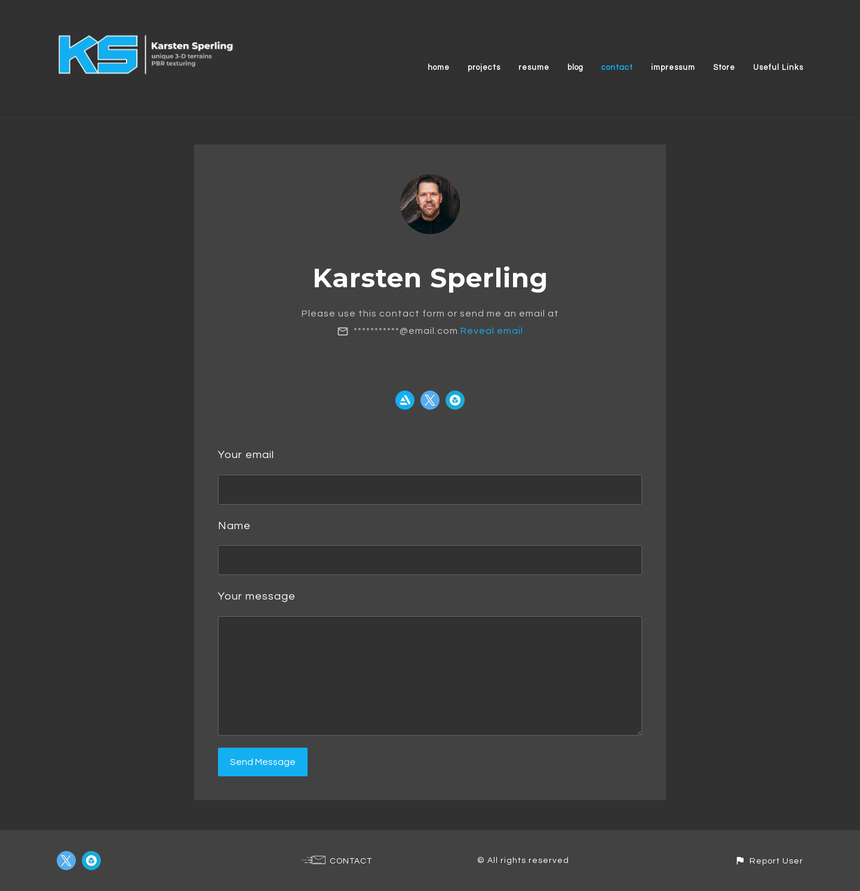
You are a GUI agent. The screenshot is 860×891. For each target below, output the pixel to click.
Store (724, 67)
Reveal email (491, 331)
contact (617, 67)
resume (533, 67)
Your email (246, 454)
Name (234, 525)
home (439, 67)
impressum (673, 67)
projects (484, 67)
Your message (257, 596)
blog (575, 67)
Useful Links (778, 67)
